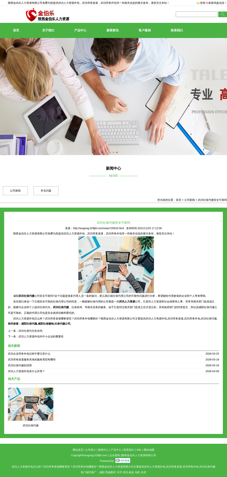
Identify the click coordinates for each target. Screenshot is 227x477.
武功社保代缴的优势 (20, 365)
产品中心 (80, 30)
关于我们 (48, 30)
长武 (143, 472)
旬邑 (137, 472)
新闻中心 (103, 449)
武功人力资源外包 (68, 2)
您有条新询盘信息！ (212, 2)
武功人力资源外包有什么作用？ (26, 371)
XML (139, 449)
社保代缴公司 (62, 323)
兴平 (119, 472)
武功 (125, 472)
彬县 (131, 472)
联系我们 (177, 30)
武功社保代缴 (31, 425)
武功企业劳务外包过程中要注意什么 (29, 353)
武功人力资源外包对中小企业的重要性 (41, 336)
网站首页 (78, 449)
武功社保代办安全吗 (30, 330)
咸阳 (102, 472)
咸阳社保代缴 (29, 323)
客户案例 (145, 30)
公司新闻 (15, 190)
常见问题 (46, 190)
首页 (16, 30)
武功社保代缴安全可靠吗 (212, 199)
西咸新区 (110, 472)
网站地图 (149, 449)
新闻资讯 (113, 30)
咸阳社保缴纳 (46, 323)
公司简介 (90, 449)
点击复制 (114, 455)
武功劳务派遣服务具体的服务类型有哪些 (32, 359)
